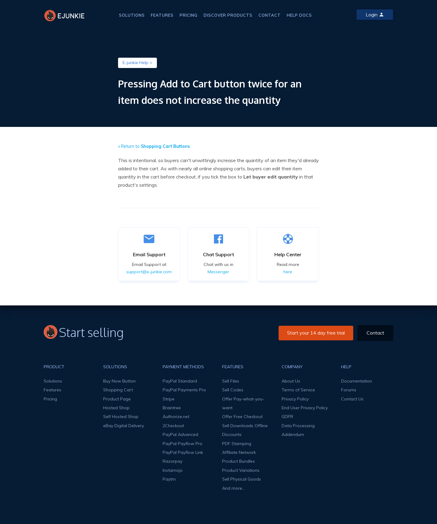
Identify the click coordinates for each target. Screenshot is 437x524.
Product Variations (240, 470)
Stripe (168, 399)
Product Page (117, 399)
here (287, 271)
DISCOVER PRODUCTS (228, 15)
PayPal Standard (180, 381)
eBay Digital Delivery (123, 425)
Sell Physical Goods (241, 479)
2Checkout (173, 425)
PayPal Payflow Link (183, 452)
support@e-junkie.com (149, 271)
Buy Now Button (119, 381)
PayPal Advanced (180, 434)
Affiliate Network (239, 452)
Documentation (356, 381)
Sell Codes (232, 390)
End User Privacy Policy (305, 407)
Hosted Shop (116, 407)
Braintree (172, 407)
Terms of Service (298, 390)
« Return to (154, 146)
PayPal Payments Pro (184, 390)
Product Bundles (238, 461)
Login (375, 15)
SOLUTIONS (132, 15)
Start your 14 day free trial (316, 333)
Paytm (169, 479)
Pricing (50, 399)
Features (52, 390)
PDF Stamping (236, 443)
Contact (375, 333)
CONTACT (270, 15)
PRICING (189, 15)
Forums (348, 390)
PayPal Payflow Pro (182, 443)
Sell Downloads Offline (245, 425)
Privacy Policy (295, 399)
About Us (291, 381)
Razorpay (172, 461)
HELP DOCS (299, 15)
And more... (233, 488)
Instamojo (173, 470)
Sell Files (230, 381)
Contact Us (352, 399)
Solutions (53, 381)
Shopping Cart (118, 390)
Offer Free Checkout (242, 416)
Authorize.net (176, 416)
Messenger (218, 271)
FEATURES (162, 15)
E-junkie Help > (137, 62)
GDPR (287, 416)
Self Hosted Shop (120, 416)
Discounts (232, 434)
